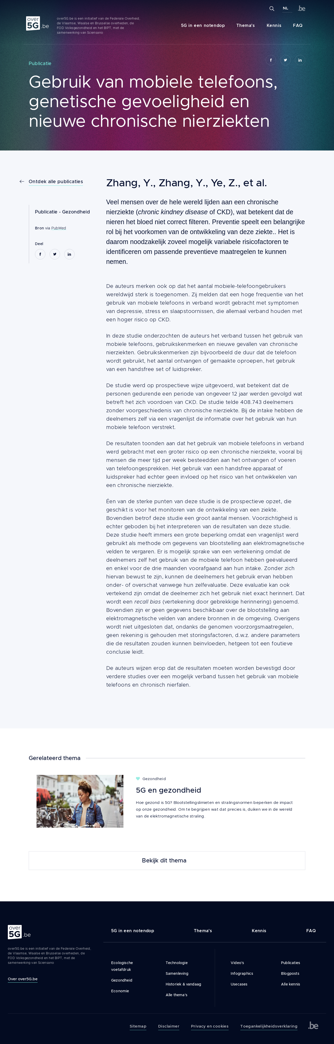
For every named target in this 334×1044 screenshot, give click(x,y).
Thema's (245, 25)
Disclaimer (168, 1026)
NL (285, 8)
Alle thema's (176, 995)
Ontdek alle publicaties (56, 181)
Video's (237, 962)
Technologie (177, 962)
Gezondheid (76, 212)
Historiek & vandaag (183, 984)
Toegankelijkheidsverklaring (268, 1026)
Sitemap (138, 1026)
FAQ (298, 25)
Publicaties (290, 962)
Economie (120, 991)
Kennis (274, 25)
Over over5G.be (23, 978)
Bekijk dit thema (164, 860)
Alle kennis (290, 984)
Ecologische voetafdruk (122, 966)
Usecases (239, 984)
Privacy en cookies (210, 1026)
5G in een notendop (203, 25)
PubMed (58, 228)
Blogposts (290, 973)
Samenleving (177, 973)
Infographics (242, 973)
